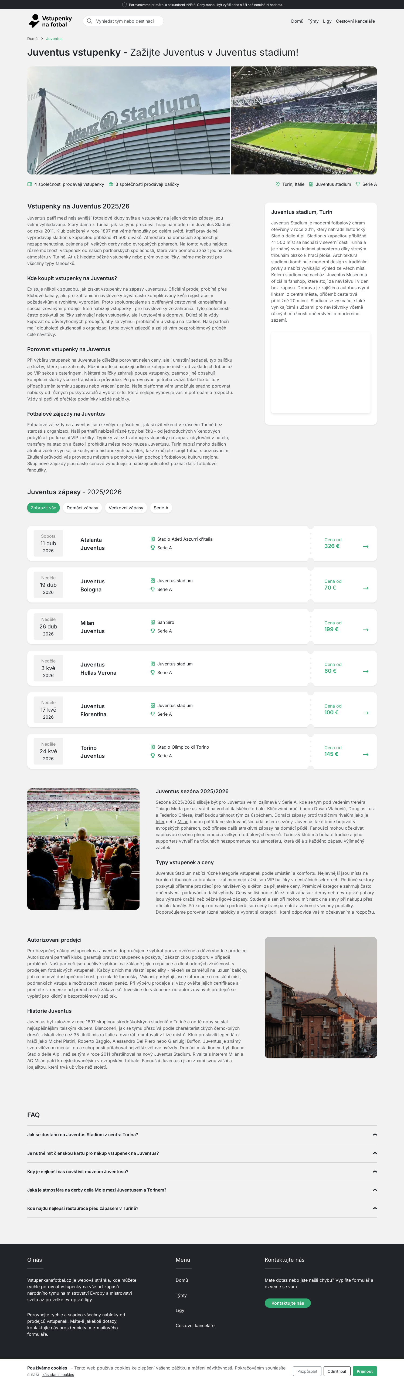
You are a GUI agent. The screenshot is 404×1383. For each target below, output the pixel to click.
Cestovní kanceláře (355, 21)
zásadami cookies (58, 1374)
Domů (297, 21)
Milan (183, 821)
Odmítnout (337, 1371)
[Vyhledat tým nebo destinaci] (128, 21)
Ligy (327, 21)
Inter (160, 821)
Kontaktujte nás (287, 1303)
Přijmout (365, 1371)
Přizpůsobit (307, 1371)
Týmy (313, 21)
